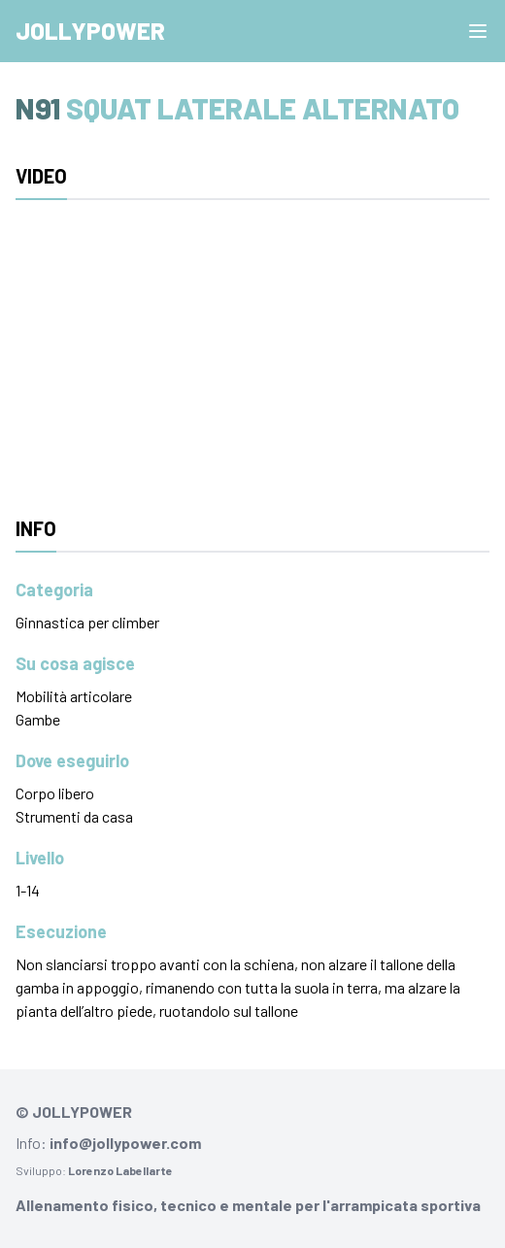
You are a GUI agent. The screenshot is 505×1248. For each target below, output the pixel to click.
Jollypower (90, 31)
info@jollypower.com (125, 1142)
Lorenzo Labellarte (120, 1170)
